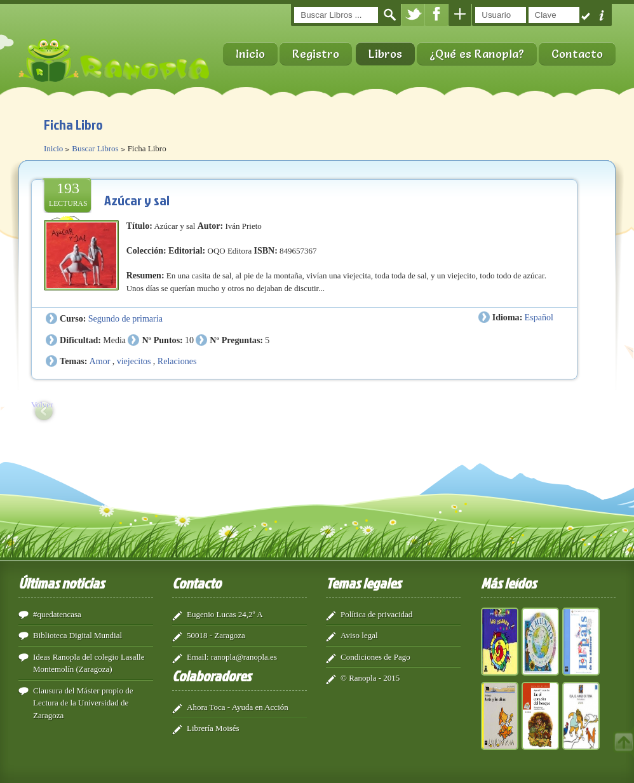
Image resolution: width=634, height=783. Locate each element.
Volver (42, 404)
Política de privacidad (376, 614)
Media (114, 340)
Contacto (577, 53)
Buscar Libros (95, 148)
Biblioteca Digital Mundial (77, 635)
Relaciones (177, 361)
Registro (315, 53)
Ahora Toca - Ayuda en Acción (237, 707)
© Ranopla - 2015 (370, 678)
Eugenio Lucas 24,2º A (225, 614)
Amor (100, 361)
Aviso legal (359, 635)
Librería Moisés (213, 728)
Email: (198, 657)
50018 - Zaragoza (216, 635)
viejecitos (134, 361)
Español (539, 317)
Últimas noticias (61, 583)
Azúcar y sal (137, 200)
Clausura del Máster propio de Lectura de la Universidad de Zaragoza (83, 703)
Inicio (250, 53)
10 (189, 340)
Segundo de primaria (125, 318)
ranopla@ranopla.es (244, 657)
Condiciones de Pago (375, 657)
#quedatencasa (57, 614)
